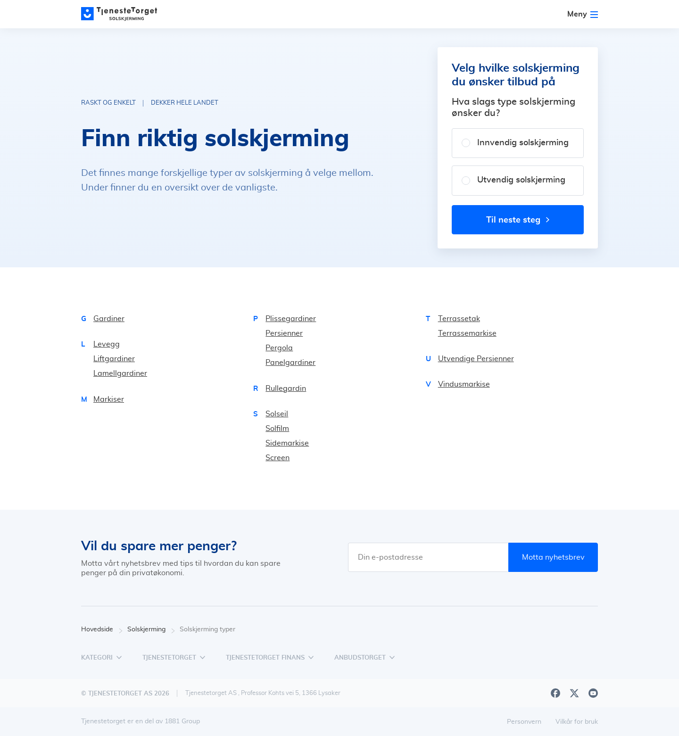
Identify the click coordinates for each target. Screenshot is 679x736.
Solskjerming (151, 629)
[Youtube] (593, 693)
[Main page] (123, 14)
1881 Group (182, 721)
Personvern (524, 722)
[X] (574, 693)
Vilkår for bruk (576, 722)
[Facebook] (555, 693)
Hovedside (102, 629)
